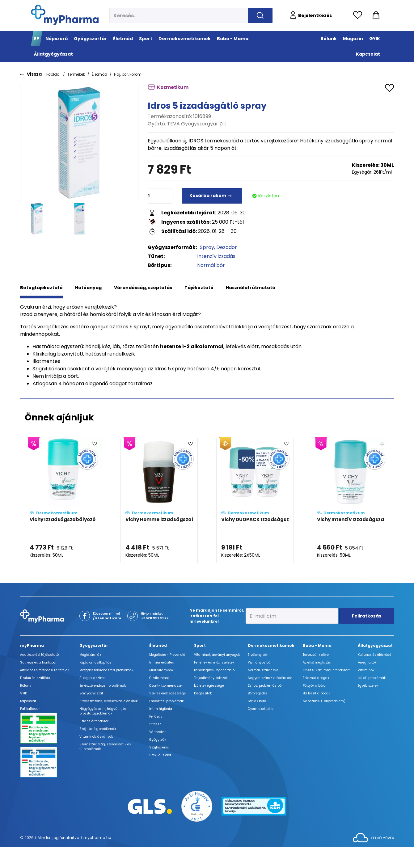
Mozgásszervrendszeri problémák (106, 670)
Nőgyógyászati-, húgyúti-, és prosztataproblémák (103, 711)
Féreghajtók (367, 662)
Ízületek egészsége (209, 685)
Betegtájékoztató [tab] (41, 287)
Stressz (155, 724)
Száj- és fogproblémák (97, 729)
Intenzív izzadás (216, 256)
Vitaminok (366, 670)
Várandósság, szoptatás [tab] (143, 287)
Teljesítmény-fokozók (210, 678)
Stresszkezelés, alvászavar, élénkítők (108, 701)
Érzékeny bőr (258, 654)
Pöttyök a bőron (315, 685)
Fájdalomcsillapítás (95, 662)
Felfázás (155, 716)
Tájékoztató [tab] (198, 287)
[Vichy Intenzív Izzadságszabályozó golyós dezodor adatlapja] (350, 500)
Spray (207, 247)
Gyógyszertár (93, 645)
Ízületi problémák (372, 678)
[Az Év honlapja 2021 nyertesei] (196, 806)
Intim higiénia (160, 708)
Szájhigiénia (159, 747)
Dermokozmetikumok (271, 645)
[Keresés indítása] (260, 15)
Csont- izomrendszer (166, 685)
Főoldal (53, 74)
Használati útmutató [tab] (250, 287)
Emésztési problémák (166, 701)
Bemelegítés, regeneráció (214, 670)
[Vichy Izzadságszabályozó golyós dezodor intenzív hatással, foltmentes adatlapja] (63, 500)
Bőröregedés (258, 693)
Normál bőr (211, 265)
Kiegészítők (203, 693)
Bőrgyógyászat (91, 693)
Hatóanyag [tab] (88, 287)
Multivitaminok (161, 670)
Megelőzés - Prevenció (167, 654)
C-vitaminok (159, 678)
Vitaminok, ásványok (96, 736)
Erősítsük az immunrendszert (326, 670)
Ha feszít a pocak (316, 693)
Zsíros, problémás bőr (265, 685)
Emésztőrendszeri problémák (102, 685)
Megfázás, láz (90, 654)
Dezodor (226, 247)
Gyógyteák (157, 739)
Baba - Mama (317, 645)
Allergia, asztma (92, 678)
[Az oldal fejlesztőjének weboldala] (373, 837)
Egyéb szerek (368, 685)
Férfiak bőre (257, 701)
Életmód (99, 74)
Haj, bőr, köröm (128, 74)
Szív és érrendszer (93, 721)
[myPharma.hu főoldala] (65, 15)
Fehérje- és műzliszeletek (214, 662)
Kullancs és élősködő (374, 654)
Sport (200, 645)
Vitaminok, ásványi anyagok (217, 654)
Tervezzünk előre (316, 654)
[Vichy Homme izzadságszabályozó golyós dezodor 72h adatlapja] (159, 500)
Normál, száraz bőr (263, 670)
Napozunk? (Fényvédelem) (324, 701)
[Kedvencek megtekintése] (359, 15)
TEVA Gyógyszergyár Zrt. (197, 123)
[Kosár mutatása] (376, 15)
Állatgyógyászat (375, 645)
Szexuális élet (160, 755)
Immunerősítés (161, 662)
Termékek (76, 74)
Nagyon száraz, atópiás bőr (270, 678)
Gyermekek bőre (260, 708)
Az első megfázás (317, 662)
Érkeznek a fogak (316, 678)
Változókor (157, 732)
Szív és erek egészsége (167, 693)
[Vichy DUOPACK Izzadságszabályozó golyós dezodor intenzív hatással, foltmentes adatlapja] (255, 500)
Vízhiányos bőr (260, 662)
